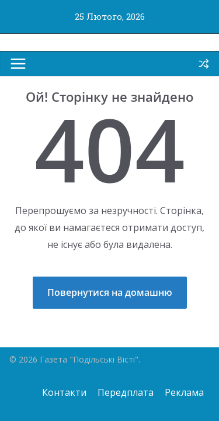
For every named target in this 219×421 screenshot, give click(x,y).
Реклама (184, 392)
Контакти (64, 392)
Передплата (126, 392)
